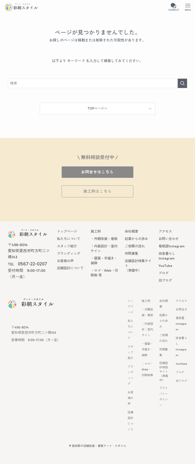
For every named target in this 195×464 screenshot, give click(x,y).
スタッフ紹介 (130, 352)
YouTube (181, 363)
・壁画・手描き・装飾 (147, 349)
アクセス (181, 301)
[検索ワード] (97, 83)
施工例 (146, 301)
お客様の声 (130, 398)
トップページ (130, 306)
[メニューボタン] (188, 7)
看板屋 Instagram (181, 323)
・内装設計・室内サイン (147, 329)
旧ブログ (181, 381)
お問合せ (181, 309)
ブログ (180, 372)
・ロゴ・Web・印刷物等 (147, 369)
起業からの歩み (163, 321)
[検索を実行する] (182, 83)
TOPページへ (97, 108)
